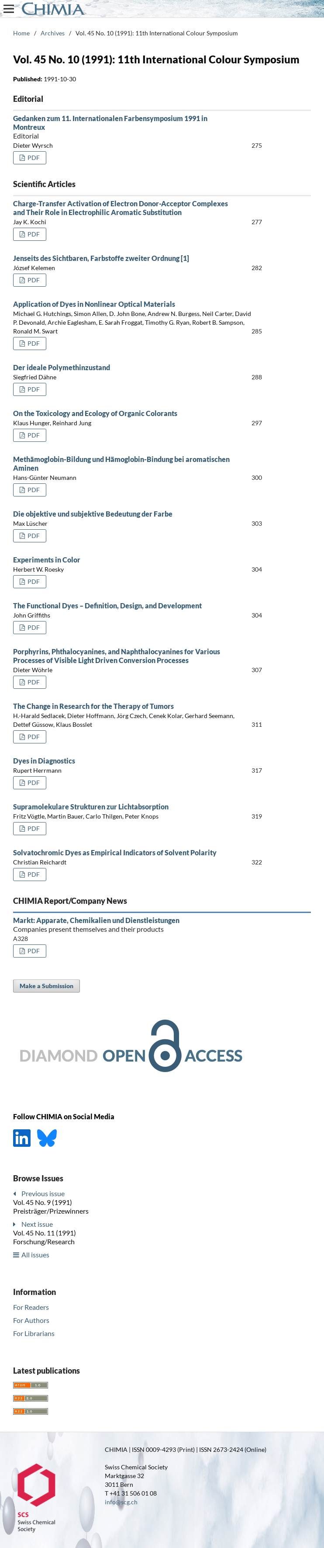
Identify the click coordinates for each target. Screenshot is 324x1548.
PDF (33, 157)
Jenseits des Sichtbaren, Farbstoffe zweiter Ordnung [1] (101, 258)
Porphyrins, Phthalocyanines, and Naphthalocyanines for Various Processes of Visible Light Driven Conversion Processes (116, 655)
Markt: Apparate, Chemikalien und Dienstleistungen (122, 925)
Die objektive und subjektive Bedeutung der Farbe (92, 514)
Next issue (37, 1224)
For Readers (31, 1307)
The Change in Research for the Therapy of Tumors (93, 706)
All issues (35, 1254)
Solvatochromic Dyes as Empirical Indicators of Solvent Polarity (115, 852)
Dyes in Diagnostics (44, 761)
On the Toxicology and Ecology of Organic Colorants (95, 413)
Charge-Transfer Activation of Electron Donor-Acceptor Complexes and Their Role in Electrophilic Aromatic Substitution (120, 207)
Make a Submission (46, 985)
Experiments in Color (46, 559)
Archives (53, 33)
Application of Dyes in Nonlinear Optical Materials (94, 304)
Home (21, 33)
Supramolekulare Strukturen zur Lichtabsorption (91, 806)
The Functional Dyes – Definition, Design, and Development (107, 605)
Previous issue (43, 1193)
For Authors (31, 1320)
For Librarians (34, 1333)
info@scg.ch (121, 1502)
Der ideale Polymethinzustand (61, 367)
